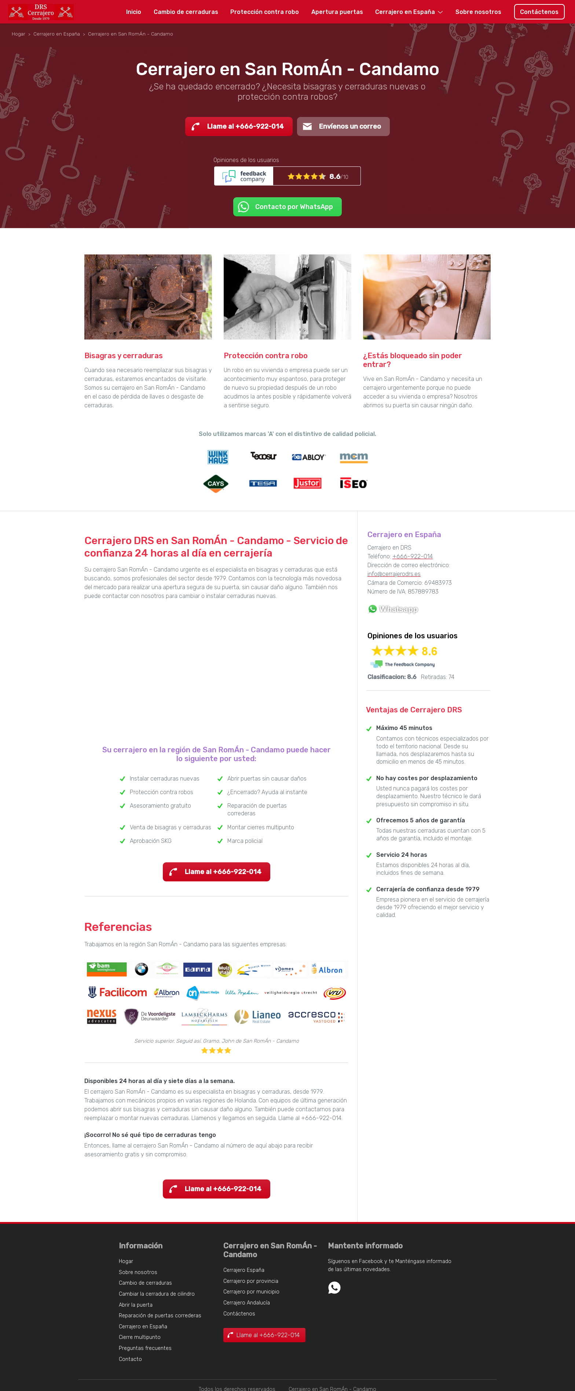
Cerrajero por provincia (250, 1281)
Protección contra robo (264, 11)
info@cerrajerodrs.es (394, 573)
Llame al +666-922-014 (245, 126)
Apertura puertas (337, 11)
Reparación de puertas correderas (160, 1316)
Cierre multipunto (140, 1337)
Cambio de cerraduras (186, 11)
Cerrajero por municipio (251, 1292)
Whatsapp (334, 1287)
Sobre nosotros (478, 11)
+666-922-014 (412, 556)
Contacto (130, 1359)
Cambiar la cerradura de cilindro (157, 1294)
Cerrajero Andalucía (246, 1303)
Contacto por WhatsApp (294, 207)
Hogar (126, 1261)
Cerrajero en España (405, 11)
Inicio (133, 11)
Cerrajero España (243, 1270)
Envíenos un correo (350, 126)
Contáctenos (539, 11)
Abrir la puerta (136, 1305)
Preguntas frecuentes (145, 1348)
